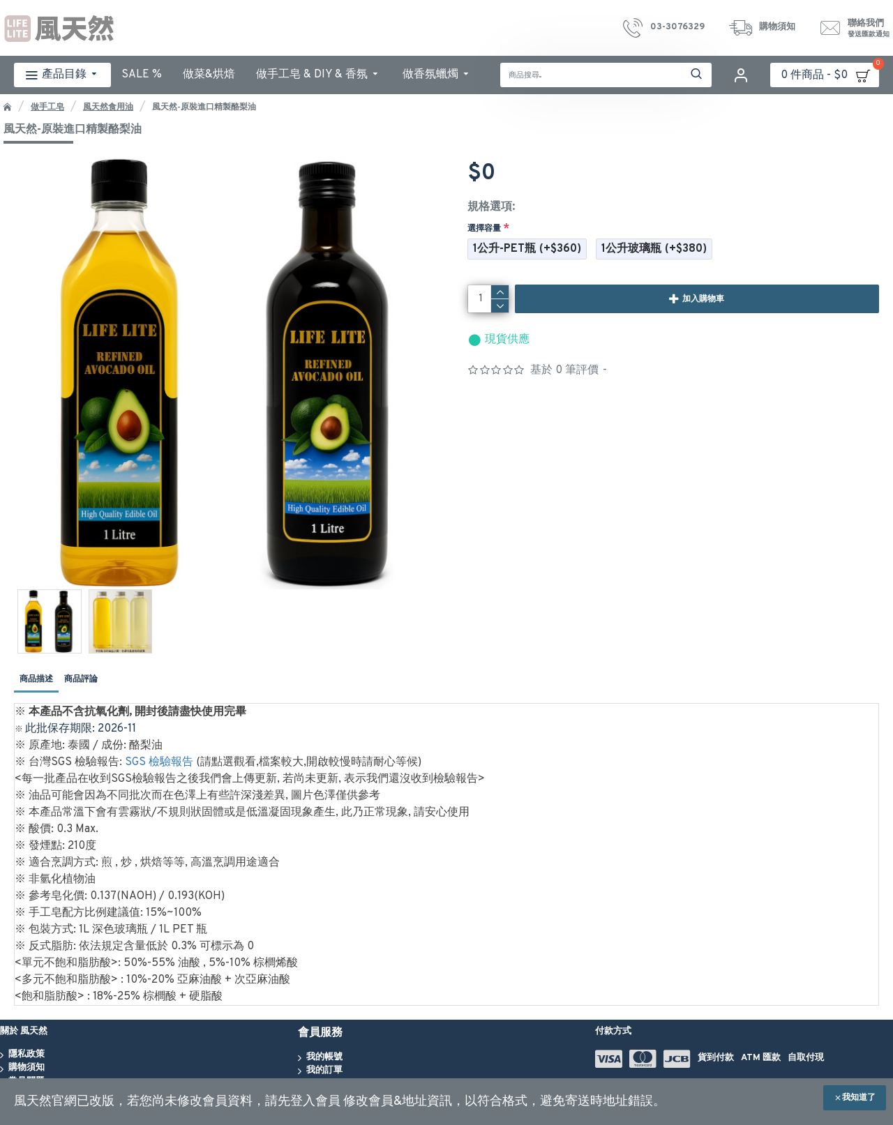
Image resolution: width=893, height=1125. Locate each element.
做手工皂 (47, 107)
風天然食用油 (108, 107)
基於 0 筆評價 (564, 370)
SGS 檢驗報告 (159, 762)
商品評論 (81, 679)
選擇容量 (484, 228)
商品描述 (36, 679)
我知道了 (859, 1097)
